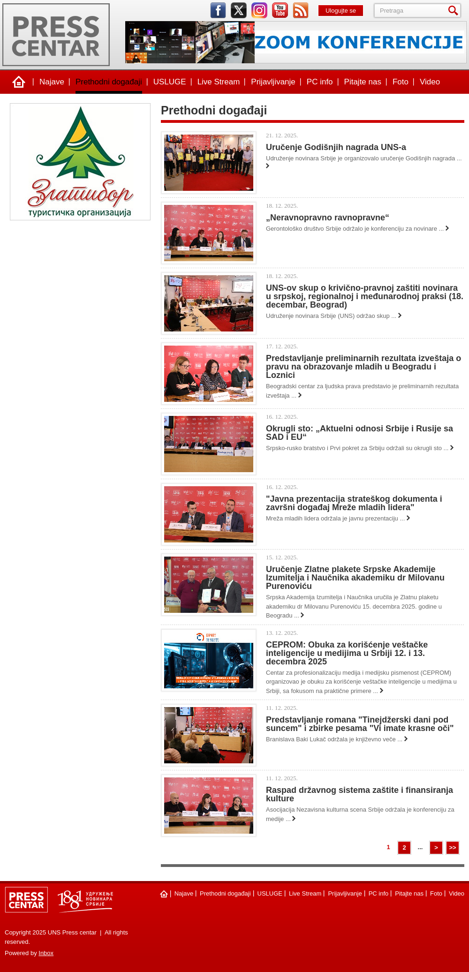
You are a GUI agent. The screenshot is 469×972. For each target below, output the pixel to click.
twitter (239, 10)
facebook (218, 10)
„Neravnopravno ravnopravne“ (327, 217)
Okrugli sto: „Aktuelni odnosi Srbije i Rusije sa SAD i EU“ (359, 433)
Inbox (45, 953)
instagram (259, 10)
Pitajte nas (362, 81)
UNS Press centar (56, 34)
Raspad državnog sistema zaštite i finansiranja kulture (359, 794)
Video (430, 81)
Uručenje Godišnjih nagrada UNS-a (336, 147)
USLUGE (169, 81)
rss (301, 10)
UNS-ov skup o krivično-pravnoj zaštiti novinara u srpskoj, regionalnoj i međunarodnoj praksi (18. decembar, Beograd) (364, 296)
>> (452, 847)
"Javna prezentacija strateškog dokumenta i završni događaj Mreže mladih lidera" (354, 503)
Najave (51, 81)
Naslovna (19, 82)
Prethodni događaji (109, 81)
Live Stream (218, 81)
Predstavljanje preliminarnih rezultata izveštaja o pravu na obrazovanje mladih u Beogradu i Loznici (363, 367)
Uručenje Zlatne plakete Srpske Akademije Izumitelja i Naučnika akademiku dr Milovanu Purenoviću (355, 578)
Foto (400, 81)
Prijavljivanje (273, 81)
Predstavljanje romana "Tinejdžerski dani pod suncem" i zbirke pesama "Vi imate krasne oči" (360, 724)
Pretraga (455, 10)
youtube (280, 10)
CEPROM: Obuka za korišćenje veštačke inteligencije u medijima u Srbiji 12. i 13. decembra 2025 (347, 653)
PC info (320, 81)
